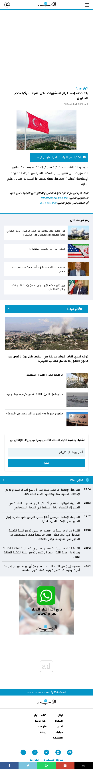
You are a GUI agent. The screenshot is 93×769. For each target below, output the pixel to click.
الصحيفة (58, 737)
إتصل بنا (34, 760)
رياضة (43, 732)
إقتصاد (59, 721)
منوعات (42, 726)
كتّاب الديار (40, 715)
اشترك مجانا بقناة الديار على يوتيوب (61, 157)
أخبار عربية (40, 721)
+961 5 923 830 (47, 203)
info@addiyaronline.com (54, 198)
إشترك (46, 463)
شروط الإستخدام (53, 760)
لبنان (60, 715)
